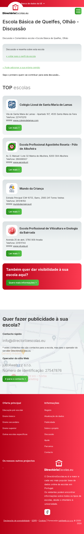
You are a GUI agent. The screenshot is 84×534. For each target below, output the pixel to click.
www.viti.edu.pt (20, 246)
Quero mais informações (22, 282)
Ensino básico (9, 416)
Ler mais (13, 127)
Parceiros (48, 446)
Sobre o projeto (51, 428)
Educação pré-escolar (13, 410)
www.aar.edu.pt (20, 162)
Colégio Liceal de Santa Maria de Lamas (46, 104)
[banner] (15, 8)
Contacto (48, 452)
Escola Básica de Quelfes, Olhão (52, 38)
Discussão (8, 38)
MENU (78, 11)
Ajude (47, 440)
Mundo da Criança (32, 188)
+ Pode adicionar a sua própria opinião (21, 67)
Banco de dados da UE (31, 3)
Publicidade (49, 422)
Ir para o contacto (14, 379)
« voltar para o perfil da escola (21, 56)
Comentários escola (24, 38)
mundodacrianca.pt (22, 204)
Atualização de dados (54, 416)
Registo (47, 410)
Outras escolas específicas (15, 434)
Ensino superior (9, 428)
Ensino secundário (11, 422)
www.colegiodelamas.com (25, 120)
